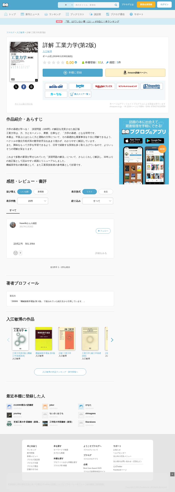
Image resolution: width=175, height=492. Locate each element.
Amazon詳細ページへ (135, 72)
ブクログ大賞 (32, 463)
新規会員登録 (146, 4)
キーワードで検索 (61, 450)
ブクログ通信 (32, 466)
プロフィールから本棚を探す (65, 462)
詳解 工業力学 (65, 353)
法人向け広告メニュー (122, 456)
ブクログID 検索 (60, 465)
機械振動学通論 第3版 (45, 353)
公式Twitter (117, 466)
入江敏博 (47, 51)
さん (25, 223)
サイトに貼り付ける (24, 104)
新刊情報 (30, 453)
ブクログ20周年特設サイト (94, 471)
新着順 (41, 192)
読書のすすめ (32, 469)
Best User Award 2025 (92, 468)
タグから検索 (59, 453)
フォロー (103, 231)
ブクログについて (90, 450)
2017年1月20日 (27, 226)
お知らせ (117, 450)
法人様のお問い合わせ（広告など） (127, 461)
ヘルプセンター (119, 453)
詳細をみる (101, 253)
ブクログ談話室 (33, 460)
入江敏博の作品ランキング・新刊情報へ (60, 372)
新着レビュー (32, 456)
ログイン (164, 4)
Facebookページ (120, 470)
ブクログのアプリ (90, 459)
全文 (106, 192)
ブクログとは (128, 4)
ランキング (31, 450)
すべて (12, 210)
